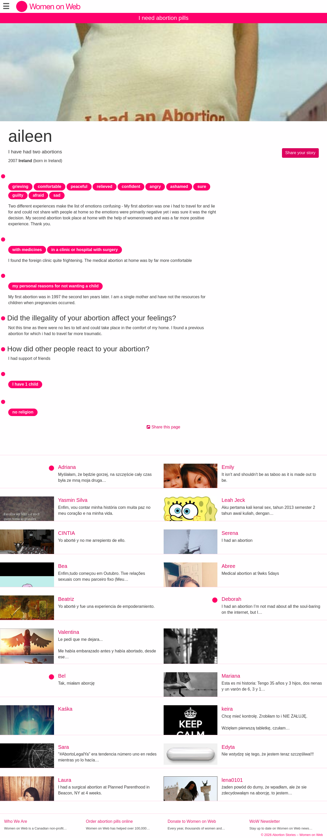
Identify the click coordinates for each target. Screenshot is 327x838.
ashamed (179, 186)
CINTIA (66, 533)
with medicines (27, 249)
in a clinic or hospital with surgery (84, 249)
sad (56, 195)
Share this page (163, 427)
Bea (62, 566)
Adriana (67, 467)
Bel (62, 676)
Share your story (300, 153)
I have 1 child (25, 384)
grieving (20, 186)
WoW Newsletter (264, 821)
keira (227, 709)
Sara (63, 747)
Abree (228, 566)
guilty (17, 195)
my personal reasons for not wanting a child (55, 286)
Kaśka (65, 709)
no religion (22, 412)
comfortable (49, 186)
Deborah (231, 599)
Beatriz (66, 599)
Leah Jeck (233, 500)
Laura (64, 780)
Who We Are (15, 821)
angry (155, 186)
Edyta (228, 747)
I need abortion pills (163, 18)
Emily (228, 467)
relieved (104, 186)
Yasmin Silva (72, 500)
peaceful (79, 186)
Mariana (231, 676)
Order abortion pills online (109, 821)
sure (201, 186)
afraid (38, 195)
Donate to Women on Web (192, 821)
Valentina (68, 632)
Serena (230, 533)
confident (131, 186)
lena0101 (232, 780)
